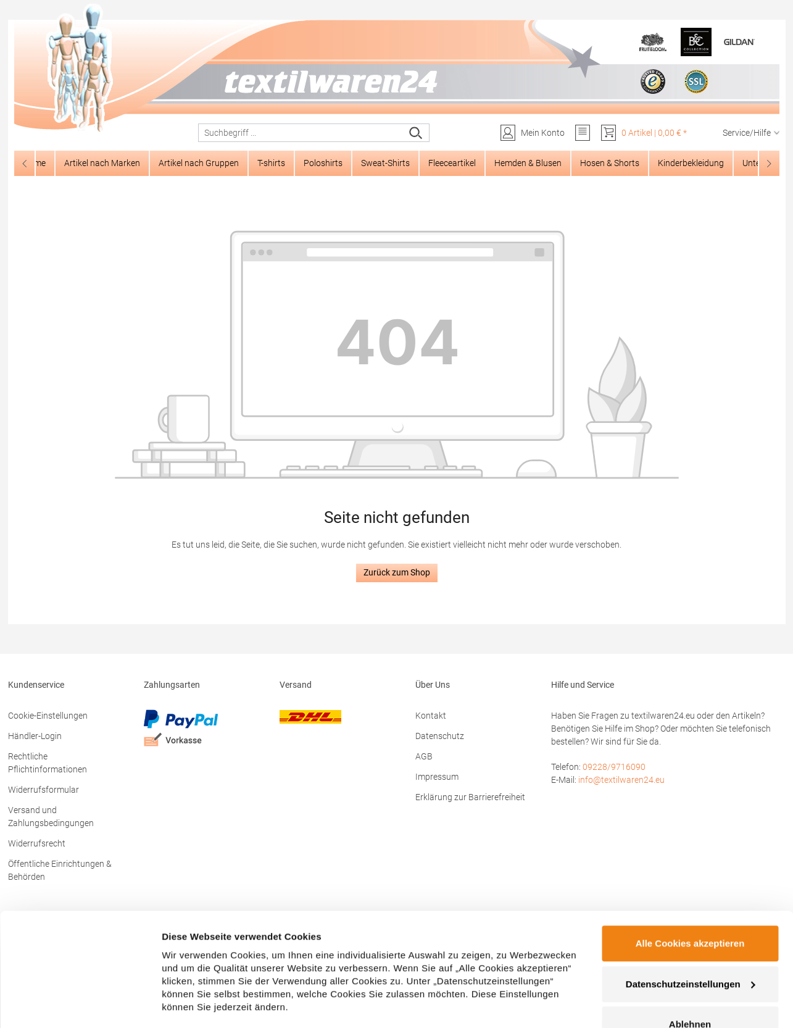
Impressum (437, 777)
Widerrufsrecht (36, 843)
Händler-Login (35, 736)
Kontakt (430, 716)
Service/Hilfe (751, 133)
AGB (424, 756)
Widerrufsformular (43, 790)
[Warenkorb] (644, 133)
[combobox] (301, 132)
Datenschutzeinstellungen (690, 921)
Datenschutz (439, 736)
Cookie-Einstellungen (48, 716)
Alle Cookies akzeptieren (690, 881)
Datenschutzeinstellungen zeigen (236, 1003)
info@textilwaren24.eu (621, 780)
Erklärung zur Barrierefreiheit (470, 797)
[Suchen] (416, 132)
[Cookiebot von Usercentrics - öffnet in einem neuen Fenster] (80, 1004)
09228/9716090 (614, 767)
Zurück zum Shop (396, 572)
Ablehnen (690, 962)
